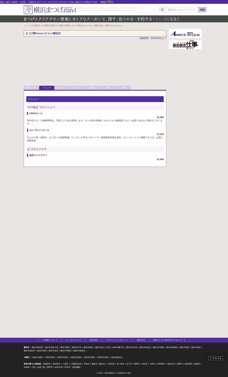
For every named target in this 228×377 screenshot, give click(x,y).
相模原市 (47, 364)
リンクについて (73, 340)
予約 (124, 88)
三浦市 (65, 364)
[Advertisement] (95, 63)
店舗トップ (31, 88)
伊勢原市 (161, 364)
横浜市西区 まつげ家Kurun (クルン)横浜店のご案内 (85, 25)
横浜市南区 (88, 347)
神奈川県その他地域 (32, 364)
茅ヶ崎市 (120, 364)
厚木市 (145, 364)
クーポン (62, 88)
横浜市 (37, 25)
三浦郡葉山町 (76, 364)
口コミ (77, 88)
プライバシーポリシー (117, 340)
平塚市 (86, 364)
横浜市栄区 (42, 351)
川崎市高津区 (76, 357)
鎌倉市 (94, 364)
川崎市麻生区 (116, 357)
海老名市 (171, 364)
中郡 (33, 367)
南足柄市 (188, 364)
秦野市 (137, 364)
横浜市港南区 (172, 347)
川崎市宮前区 (103, 357)
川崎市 (26, 357)
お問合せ (93, 88)
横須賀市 (56, 364)
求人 (108, 88)
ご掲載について (50, 340)
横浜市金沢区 (131, 347)
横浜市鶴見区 (37, 347)
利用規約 (93, 340)
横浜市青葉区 (66, 351)
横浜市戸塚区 (158, 347)
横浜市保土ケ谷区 (103, 347)
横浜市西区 (50, 25)
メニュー (47, 88)
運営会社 (140, 340)
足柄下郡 (58, 367)
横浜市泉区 (53, 351)
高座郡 (26, 367)
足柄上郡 (41, 367)
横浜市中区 (77, 347)
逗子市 (129, 364)
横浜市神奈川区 (51, 347)
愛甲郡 (50, 367)
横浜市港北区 (145, 347)
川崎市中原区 (62, 357)
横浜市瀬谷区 (29, 351)
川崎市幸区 (50, 357)
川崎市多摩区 (89, 357)
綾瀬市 (197, 364)
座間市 (180, 364)
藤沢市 (102, 364)
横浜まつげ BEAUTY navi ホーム (169, 340)
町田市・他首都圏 (72, 367)
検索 (202, 9)
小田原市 (111, 364)
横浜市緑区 (196, 347)
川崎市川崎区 (37, 357)
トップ (27, 25)
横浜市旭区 (184, 347)
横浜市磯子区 (118, 347)
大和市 (152, 364)
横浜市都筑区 (79, 351)
